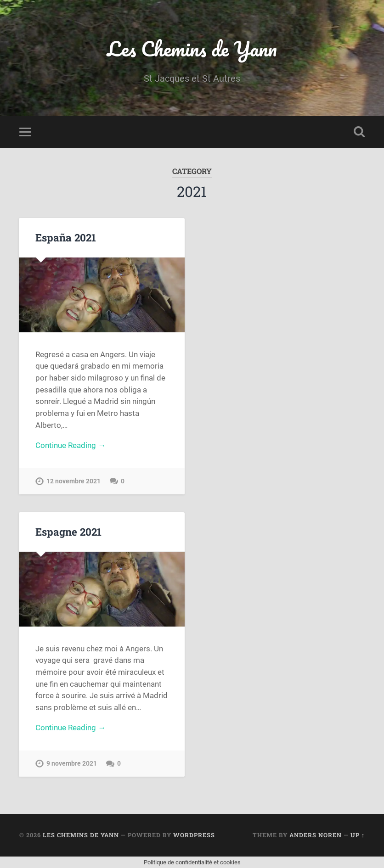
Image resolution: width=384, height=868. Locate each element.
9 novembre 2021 (71, 763)
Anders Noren (315, 835)
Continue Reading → (70, 445)
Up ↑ (357, 835)
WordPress (194, 835)
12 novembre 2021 (73, 481)
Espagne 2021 (68, 531)
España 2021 (65, 237)
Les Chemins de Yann (192, 48)
